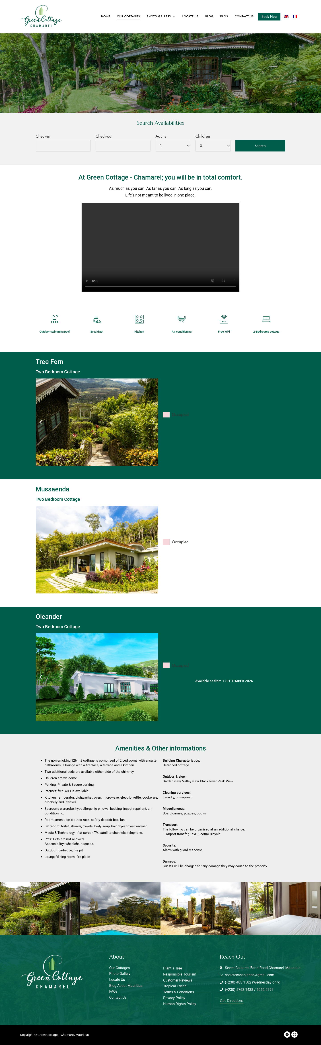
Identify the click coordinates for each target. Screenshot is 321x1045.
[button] (40, 422)
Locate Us (190, 16)
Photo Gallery (159, 16)
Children (202, 136)
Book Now (269, 16)
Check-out (104, 136)
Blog (209, 16)
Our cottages (128, 16)
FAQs (224, 16)
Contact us (244, 16)
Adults (161, 136)
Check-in (43, 136)
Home (105, 16)
